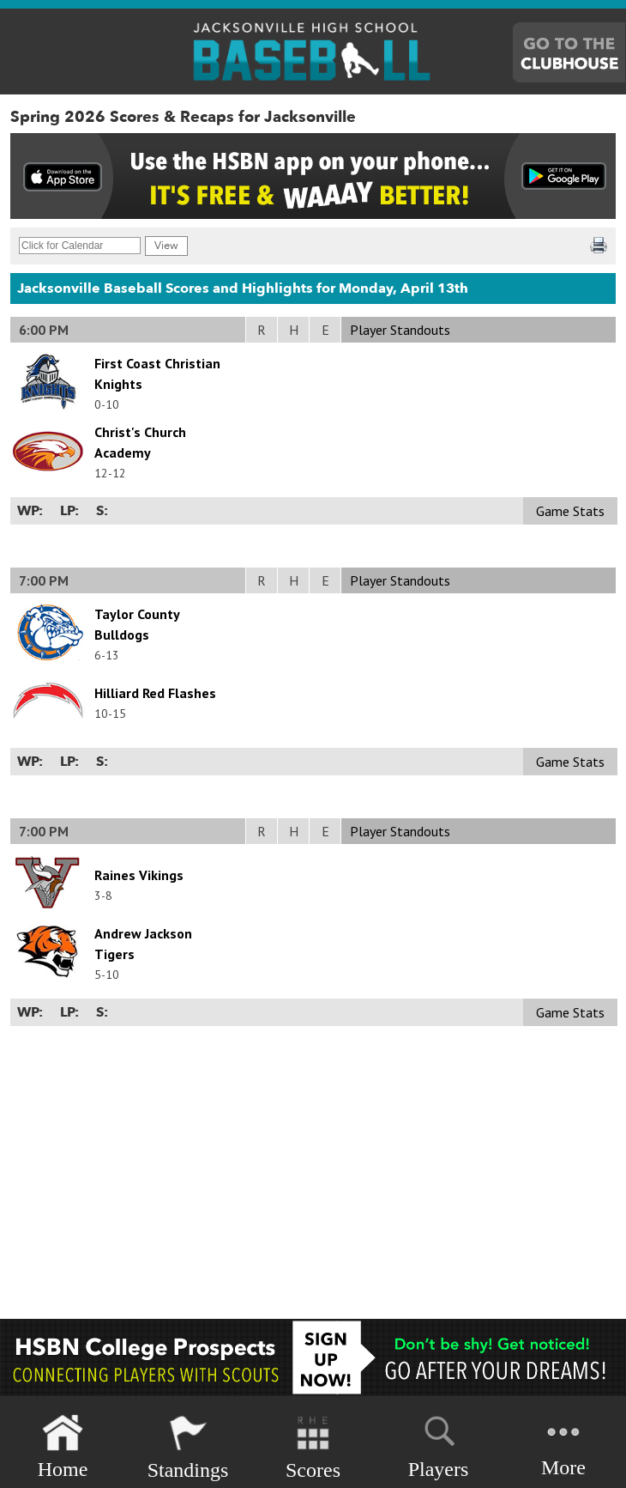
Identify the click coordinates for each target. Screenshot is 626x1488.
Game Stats (570, 510)
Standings (188, 1447)
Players (438, 1444)
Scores (313, 1447)
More (563, 1445)
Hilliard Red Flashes (155, 692)
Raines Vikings (139, 875)
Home (63, 1447)
